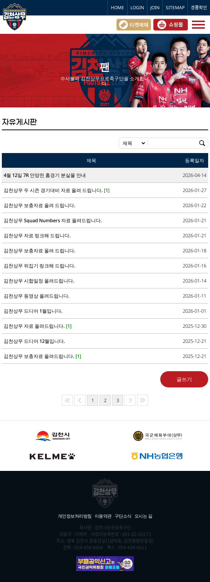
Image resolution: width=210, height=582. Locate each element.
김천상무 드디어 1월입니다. (33, 311)
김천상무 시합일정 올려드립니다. (39, 280)
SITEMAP (175, 7)
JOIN (155, 7)
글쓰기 (184, 379)
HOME (117, 7)
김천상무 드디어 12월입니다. (34, 341)
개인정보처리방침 (75, 516)
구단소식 (123, 516)
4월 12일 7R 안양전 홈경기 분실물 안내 (45, 175)
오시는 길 (143, 516)
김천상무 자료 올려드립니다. (37, 326)
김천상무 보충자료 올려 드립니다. (40, 205)
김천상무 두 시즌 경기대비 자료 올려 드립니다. (56, 190)
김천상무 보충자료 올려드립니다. (42, 356)
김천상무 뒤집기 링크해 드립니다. (40, 265)
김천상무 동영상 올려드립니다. (37, 296)
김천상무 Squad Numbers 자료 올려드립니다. (53, 220)
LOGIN (137, 7)
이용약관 (103, 516)
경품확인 (199, 7)
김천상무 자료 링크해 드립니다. (37, 235)
